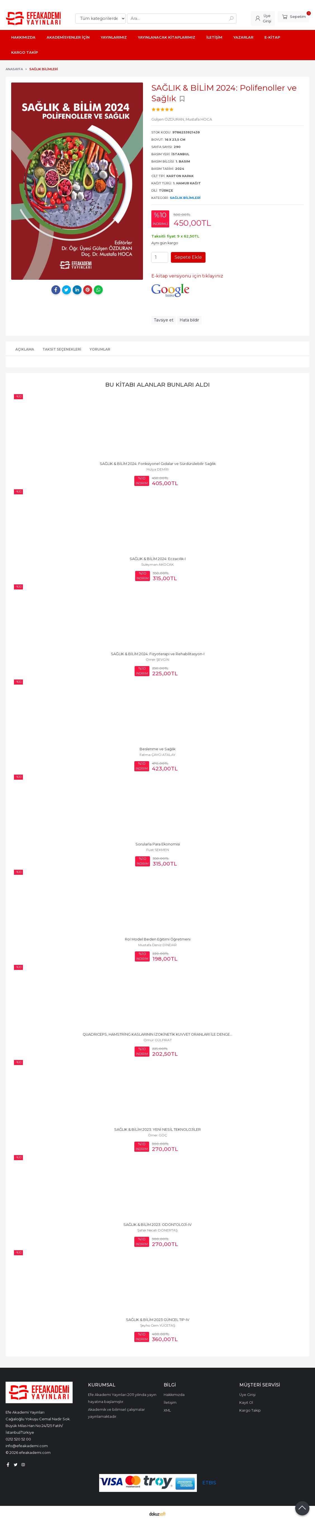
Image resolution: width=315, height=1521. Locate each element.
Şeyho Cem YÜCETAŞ (157, 1325)
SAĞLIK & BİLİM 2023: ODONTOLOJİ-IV (157, 1225)
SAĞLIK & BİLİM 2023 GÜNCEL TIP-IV (157, 1320)
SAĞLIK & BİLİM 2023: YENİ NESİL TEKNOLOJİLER (157, 1129)
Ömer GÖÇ (157, 1135)
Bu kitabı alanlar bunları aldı (157, 384)
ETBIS (209, 1482)
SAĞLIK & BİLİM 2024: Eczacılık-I (158, 559)
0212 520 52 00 (18, 1439)
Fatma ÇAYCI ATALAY (157, 755)
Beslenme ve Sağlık (157, 749)
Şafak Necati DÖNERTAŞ (157, 1230)
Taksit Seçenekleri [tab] (61, 349)
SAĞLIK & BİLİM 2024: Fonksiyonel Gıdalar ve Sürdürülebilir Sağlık (158, 464)
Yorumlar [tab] (100, 349)
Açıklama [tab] (24, 349)
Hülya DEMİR (158, 469)
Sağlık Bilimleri (185, 198)
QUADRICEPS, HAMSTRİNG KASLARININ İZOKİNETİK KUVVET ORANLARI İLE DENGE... (157, 1034)
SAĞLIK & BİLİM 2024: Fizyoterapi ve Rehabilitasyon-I (157, 654)
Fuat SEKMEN (157, 850)
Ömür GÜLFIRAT (158, 1040)
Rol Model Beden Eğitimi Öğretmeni (157, 939)
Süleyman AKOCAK (157, 564)
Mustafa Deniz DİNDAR (157, 945)
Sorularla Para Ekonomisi (157, 844)
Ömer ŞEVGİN (157, 659)
